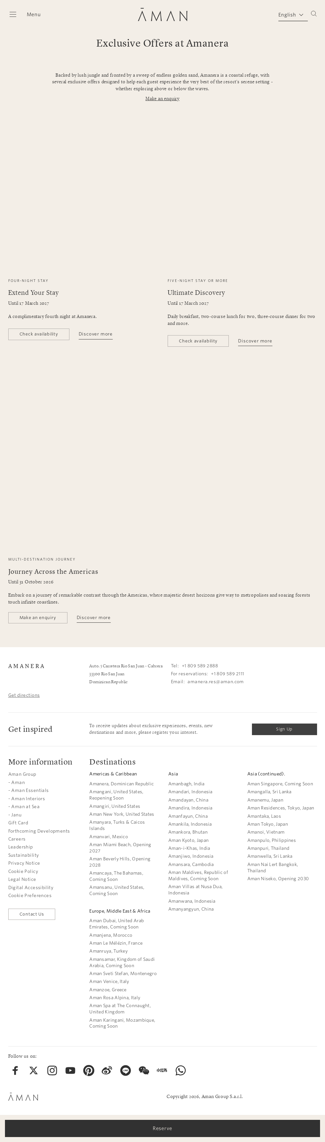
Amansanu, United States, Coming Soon (116, 890)
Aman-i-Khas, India (189, 848)
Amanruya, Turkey (108, 951)
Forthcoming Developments (39, 831)
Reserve (162, 1128)
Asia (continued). (266, 773)
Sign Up (284, 729)
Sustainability (23, 855)
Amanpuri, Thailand (268, 848)
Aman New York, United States (121, 814)
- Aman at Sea (24, 806)
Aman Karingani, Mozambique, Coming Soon (122, 1023)
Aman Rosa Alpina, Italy (114, 997)
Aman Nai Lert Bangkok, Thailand (272, 867)
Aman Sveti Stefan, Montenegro (123, 973)
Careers (17, 839)
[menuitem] (15, 1070)
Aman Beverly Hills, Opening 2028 (119, 862)
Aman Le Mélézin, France (115, 943)
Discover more (96, 334)
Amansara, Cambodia (191, 864)
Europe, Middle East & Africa (119, 911)
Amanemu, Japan (265, 800)
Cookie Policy (23, 871)
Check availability (39, 334)
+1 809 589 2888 (200, 665)
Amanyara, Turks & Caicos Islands (117, 825)
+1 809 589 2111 (227, 673)
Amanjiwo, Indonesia (191, 856)
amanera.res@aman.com (215, 681)
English (287, 15)
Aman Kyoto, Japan (188, 840)
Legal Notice (22, 879)
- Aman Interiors (26, 798)
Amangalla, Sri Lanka (269, 791)
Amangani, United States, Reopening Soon (116, 795)
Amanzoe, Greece (108, 989)
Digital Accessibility (31, 887)
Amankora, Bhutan (188, 832)
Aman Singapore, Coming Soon (280, 783)
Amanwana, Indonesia (192, 901)
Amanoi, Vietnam (266, 832)
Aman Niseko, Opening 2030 (278, 878)
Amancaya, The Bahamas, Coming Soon (116, 876)
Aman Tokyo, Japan (267, 824)
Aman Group (22, 774)
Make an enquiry (162, 98)
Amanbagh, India (186, 783)
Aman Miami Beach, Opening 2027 (120, 847)
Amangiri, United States (114, 806)
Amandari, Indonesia (190, 791)
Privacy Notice (24, 863)
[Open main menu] (24, 15)
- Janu (15, 814)
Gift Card (18, 822)
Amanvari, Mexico (108, 836)
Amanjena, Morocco (110, 935)
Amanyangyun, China (191, 909)
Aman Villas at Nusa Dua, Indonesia (195, 889)
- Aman (16, 782)
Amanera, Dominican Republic (121, 783)
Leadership (20, 847)
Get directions (24, 695)
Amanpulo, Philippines (271, 840)
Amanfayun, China (188, 816)
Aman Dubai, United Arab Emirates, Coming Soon (116, 923)
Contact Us (32, 914)
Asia (173, 773)
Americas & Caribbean (113, 773)
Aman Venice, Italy (109, 981)
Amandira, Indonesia (190, 808)
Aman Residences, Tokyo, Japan (280, 808)
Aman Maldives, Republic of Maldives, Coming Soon (198, 875)
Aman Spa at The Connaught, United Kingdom (120, 1008)
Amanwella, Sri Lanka (270, 856)
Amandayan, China (188, 800)
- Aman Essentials (28, 790)
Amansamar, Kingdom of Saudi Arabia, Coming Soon (122, 962)
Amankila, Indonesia (190, 824)
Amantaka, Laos (264, 816)
